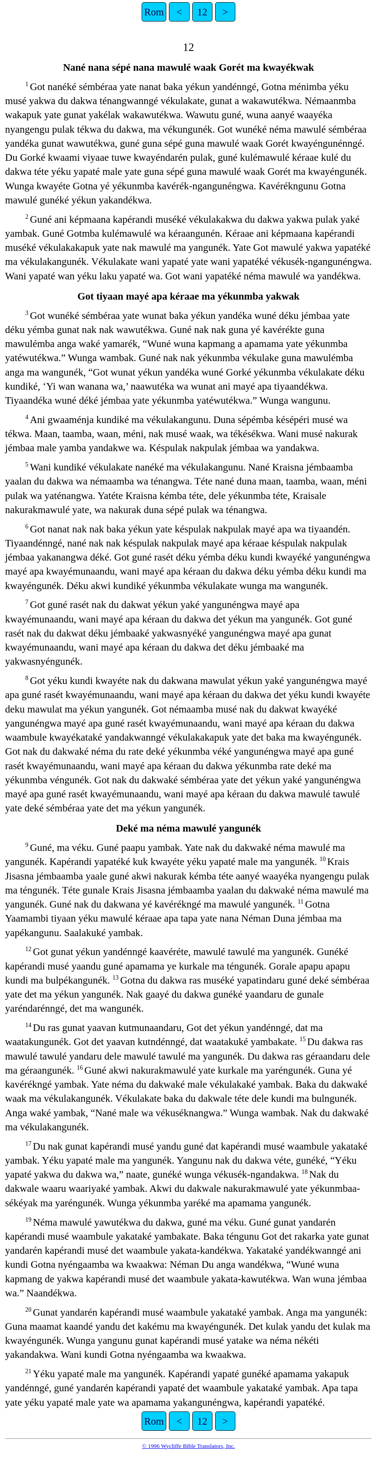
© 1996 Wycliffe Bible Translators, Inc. (188, 1446)
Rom (154, 12)
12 (202, 12)
